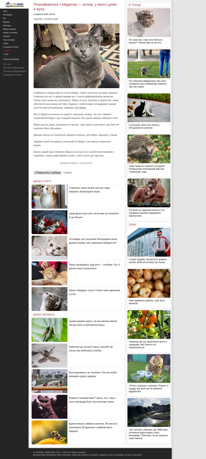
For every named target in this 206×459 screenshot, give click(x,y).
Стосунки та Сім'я (10, 47)
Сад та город (8, 40)
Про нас (7, 64)
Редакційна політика (12, 75)
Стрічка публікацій (11, 59)
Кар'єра (6, 22)
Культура (7, 25)
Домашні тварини (69, 163)
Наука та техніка (10, 33)
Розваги (6, 36)
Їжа (4, 18)
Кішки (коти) (86, 163)
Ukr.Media (80, 108)
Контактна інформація (13, 68)
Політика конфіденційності (15, 71)
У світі (5, 54)
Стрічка (67, 172)
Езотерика (7, 15)
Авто (5, 11)
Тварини (6, 50)
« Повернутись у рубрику (47, 172)
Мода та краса (9, 29)
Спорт (5, 43)
